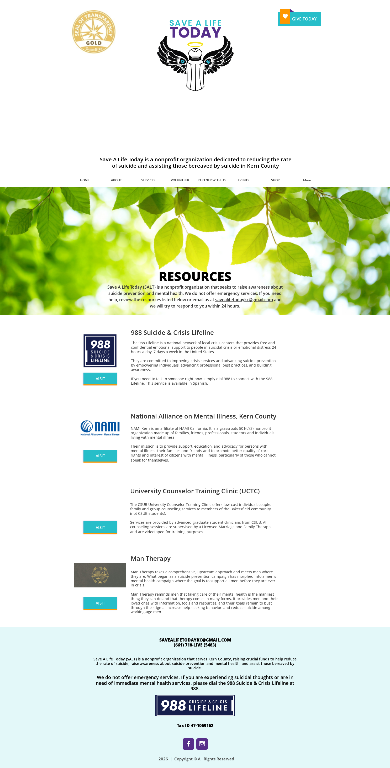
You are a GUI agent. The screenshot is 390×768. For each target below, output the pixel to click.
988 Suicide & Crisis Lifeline (257, 683)
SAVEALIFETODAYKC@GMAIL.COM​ (195, 640)
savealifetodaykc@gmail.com (244, 300)
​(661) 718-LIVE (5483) (195, 645)
